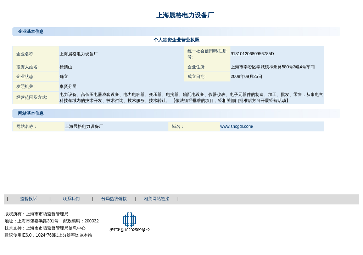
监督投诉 (28, 198)
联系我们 (71, 198)
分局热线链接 (114, 198)
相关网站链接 (156, 198)
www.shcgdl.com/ (236, 126)
